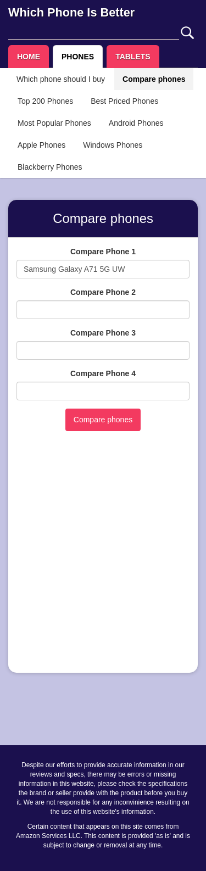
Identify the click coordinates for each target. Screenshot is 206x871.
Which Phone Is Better (71, 12)
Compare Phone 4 (103, 373)
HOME (28, 56)
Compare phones (154, 79)
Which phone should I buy (60, 79)
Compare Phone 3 (103, 332)
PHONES (78, 56)
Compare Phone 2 (103, 292)
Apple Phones (41, 145)
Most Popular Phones (54, 123)
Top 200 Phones (45, 101)
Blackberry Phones (50, 167)
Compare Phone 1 (103, 251)
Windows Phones (112, 145)
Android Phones (136, 123)
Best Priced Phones (124, 101)
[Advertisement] (103, 562)
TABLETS (133, 56)
